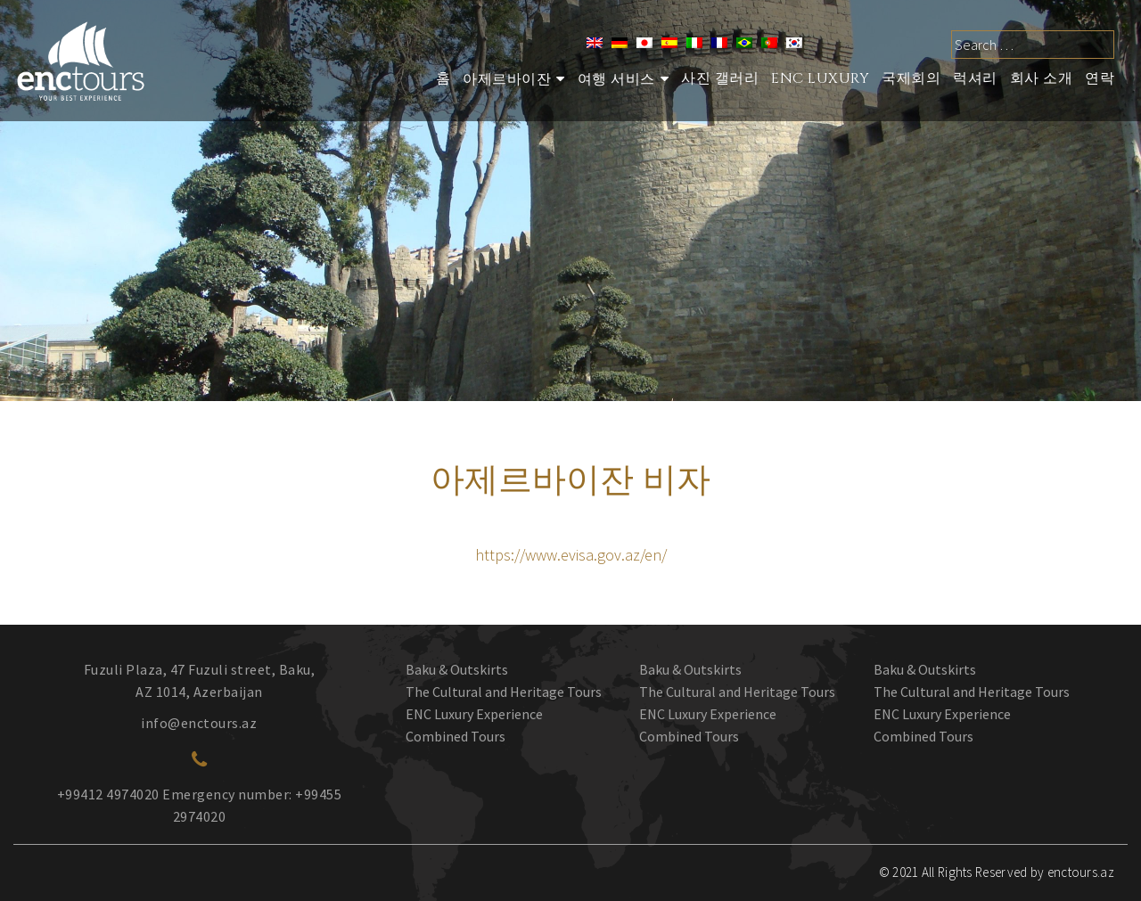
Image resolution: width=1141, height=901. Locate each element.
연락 (1099, 78)
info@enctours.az (199, 723)
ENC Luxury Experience (474, 714)
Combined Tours (455, 736)
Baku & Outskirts (457, 669)
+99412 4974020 (108, 794)
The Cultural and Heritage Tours (504, 691)
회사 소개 (1041, 78)
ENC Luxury (820, 78)
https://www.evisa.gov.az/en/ (571, 555)
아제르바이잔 (507, 79)
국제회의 (911, 78)
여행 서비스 (616, 79)
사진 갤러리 (720, 78)
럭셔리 (975, 78)
